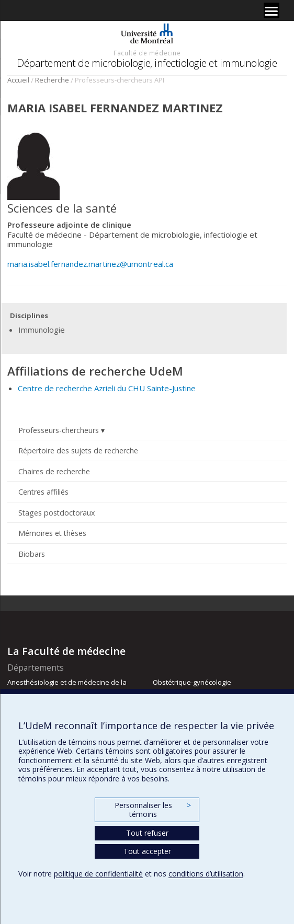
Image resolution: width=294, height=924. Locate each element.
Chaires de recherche (54, 471)
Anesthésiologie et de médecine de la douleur (67, 686)
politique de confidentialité (98, 874)
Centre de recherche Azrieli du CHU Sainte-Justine (107, 388)
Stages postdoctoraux (56, 513)
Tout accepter (147, 851)
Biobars (31, 554)
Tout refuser (147, 833)
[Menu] (271, 10)
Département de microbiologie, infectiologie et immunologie (147, 63)
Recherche (52, 80)
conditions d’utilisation (205, 874)
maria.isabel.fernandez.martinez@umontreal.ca (90, 264)
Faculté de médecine (147, 53)
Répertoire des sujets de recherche (78, 450)
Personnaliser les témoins (153, 810)
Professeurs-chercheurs (58, 430)
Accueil (18, 80)
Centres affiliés (43, 492)
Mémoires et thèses (52, 533)
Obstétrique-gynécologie (192, 682)
